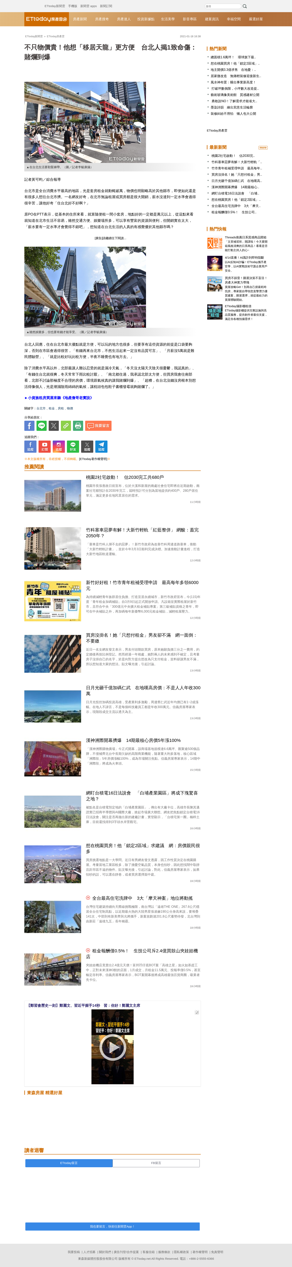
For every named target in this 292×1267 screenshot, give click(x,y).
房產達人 (124, 19)
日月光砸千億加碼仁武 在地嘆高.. (236, 181)
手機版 (72, 2)
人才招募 (89, 1252)
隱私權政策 (181, 1252)
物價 (70, 408)
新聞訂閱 (106, 2)
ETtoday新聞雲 (55, 2)
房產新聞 (80, 19)
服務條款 (164, 1252)
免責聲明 (217, 1252)
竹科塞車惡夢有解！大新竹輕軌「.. (236, 162)
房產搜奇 (102, 19)
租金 (52, 408)
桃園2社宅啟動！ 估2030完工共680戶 (125, 477)
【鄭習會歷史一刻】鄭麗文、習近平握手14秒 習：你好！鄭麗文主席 (83, 1006)
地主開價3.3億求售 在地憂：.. (233, 69)
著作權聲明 (200, 1252)
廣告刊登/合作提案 (126, 1252)
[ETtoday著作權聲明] (93, 459)
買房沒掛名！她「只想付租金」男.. (236, 174)
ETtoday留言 (69, 1163)
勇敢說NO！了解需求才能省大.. (234, 101)
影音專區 (190, 19)
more (263, 147)
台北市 (41, 408)
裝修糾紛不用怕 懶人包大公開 (233, 113)
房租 (61, 408)
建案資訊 (212, 19)
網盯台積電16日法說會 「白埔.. (235, 193)
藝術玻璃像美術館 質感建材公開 (235, 95)
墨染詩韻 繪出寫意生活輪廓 (232, 107)
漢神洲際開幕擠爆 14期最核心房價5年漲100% (133, 740)
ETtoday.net (142, 1258)
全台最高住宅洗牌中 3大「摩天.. (236, 206)
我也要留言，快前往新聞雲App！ (112, 1226)
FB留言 (156, 1163)
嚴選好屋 (256, 19)
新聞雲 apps (88, 2)
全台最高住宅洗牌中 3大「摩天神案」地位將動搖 (142, 898)
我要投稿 (74, 1252)
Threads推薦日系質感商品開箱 (245, 237)
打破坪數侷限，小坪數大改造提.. (235, 88)
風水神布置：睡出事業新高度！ (233, 82)
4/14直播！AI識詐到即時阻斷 (244, 257)
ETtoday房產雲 (46, 19)
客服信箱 (149, 1252)
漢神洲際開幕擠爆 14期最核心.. (235, 187)
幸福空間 (234, 19)
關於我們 (105, 1252)
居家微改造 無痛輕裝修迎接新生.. (236, 76)
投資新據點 (146, 19)
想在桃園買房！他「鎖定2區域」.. (235, 63)
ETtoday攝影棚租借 (238, 306)
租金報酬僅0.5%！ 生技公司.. (233, 212)
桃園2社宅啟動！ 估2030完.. (233, 155)
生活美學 (168, 19)
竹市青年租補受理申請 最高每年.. (236, 168)
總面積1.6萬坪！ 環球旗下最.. (233, 57)
